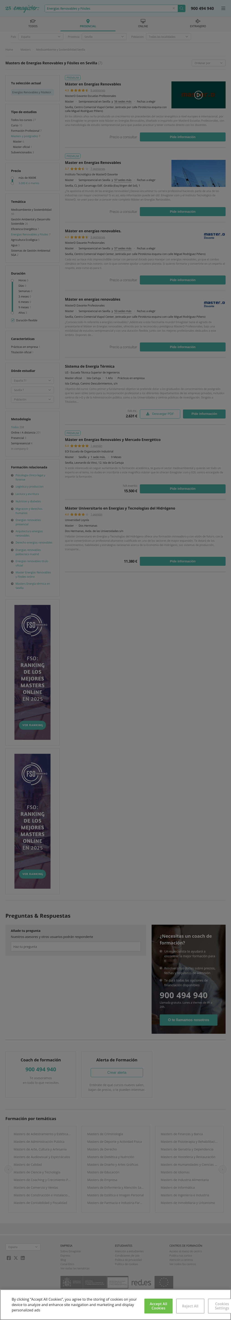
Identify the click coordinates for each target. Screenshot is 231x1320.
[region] (115, 1304)
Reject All (190, 1306)
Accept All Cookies (158, 1306)
